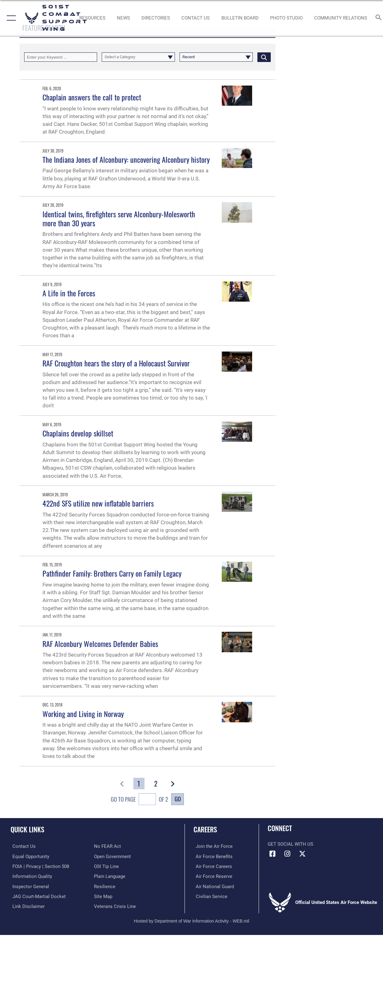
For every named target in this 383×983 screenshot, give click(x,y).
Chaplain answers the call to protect (91, 97)
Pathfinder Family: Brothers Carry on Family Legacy (111, 573)
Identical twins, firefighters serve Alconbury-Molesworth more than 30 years (118, 218)
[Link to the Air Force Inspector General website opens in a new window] (29, 885)
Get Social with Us (290, 844)
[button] (10, 18)
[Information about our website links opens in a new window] (27, 905)
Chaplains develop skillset (77, 433)
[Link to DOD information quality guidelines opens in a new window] (30, 876)
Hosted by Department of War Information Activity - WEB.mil (191, 919)
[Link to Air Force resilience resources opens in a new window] (104, 885)
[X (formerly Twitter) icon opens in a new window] (302, 853)
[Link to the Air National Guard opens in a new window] (213, 885)
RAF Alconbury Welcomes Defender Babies (100, 643)
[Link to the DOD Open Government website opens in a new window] (112, 856)
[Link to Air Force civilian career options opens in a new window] (209, 895)
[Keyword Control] (60, 57)
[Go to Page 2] (155, 783)
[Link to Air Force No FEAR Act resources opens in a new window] (107, 846)
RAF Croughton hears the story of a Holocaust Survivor (116, 363)
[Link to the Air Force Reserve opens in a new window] (212, 876)
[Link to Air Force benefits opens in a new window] (212, 856)
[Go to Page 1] (138, 783)
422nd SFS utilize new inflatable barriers (98, 503)
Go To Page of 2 (139, 800)
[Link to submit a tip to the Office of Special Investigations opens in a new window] (106, 866)
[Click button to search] (264, 57)
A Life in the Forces (68, 293)
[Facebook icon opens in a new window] (272, 853)
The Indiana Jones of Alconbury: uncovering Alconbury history (126, 159)
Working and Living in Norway (83, 713)
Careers (205, 829)
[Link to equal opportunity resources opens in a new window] (29, 856)
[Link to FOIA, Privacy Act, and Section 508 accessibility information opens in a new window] (39, 866)
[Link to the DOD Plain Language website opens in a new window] (109, 876)
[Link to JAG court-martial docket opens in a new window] (37, 895)
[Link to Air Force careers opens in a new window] (212, 866)
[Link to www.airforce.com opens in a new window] (212, 846)
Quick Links (27, 829)
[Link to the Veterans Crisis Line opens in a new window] (115, 905)
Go (178, 799)
